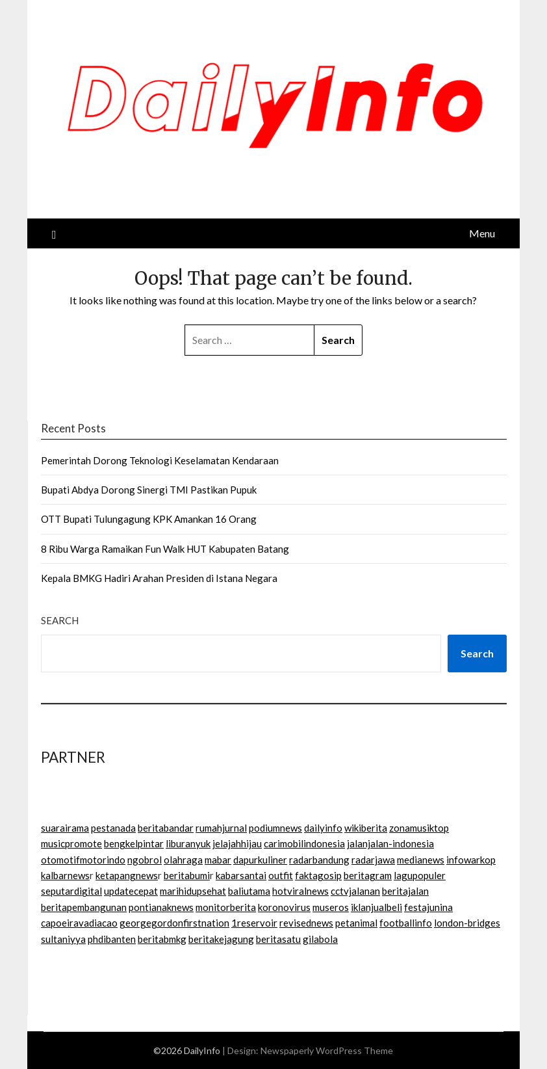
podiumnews (275, 828)
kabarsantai (241, 875)
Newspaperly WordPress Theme (327, 1050)
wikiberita (365, 828)
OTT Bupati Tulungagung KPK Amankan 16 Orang (149, 519)
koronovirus (284, 907)
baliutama (249, 891)
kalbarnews (65, 875)
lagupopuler (420, 875)
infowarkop (471, 859)
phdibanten (112, 939)
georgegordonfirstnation (174, 923)
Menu (482, 233)
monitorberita (226, 907)
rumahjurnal (221, 828)
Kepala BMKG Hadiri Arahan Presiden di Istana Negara (159, 578)
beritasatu (278, 939)
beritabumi (187, 875)
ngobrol (144, 859)
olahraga (183, 859)
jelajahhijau (237, 843)
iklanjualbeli (376, 907)
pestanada (113, 828)
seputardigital (71, 891)
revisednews (306, 923)
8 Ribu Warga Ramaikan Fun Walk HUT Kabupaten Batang (165, 549)
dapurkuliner (260, 859)
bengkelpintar (134, 843)
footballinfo (405, 923)
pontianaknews (161, 907)
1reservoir (254, 923)
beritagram (368, 875)
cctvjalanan (355, 891)
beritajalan (405, 891)
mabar (218, 859)
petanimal (356, 923)
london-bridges (467, 923)
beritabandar (166, 828)
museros (330, 907)
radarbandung (319, 859)
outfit (280, 875)
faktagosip (318, 875)
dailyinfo (323, 828)
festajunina (428, 907)
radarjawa (373, 859)
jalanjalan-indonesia (390, 843)
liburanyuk (188, 843)
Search (60, 620)
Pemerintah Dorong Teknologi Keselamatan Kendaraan (160, 460)
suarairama (65, 828)
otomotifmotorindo (83, 859)
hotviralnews (300, 891)
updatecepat (131, 891)
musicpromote (71, 843)
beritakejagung (221, 939)
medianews (420, 859)
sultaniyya (63, 939)
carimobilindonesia (304, 843)
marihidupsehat (193, 891)
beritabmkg (162, 939)
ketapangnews (126, 875)
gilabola (320, 939)
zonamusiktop (419, 828)
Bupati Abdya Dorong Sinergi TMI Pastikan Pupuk (149, 489)
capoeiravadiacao (79, 923)
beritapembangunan (84, 907)
